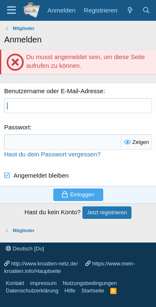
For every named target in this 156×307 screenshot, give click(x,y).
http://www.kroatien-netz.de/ (44, 263)
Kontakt (15, 283)
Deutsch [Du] (25, 248)
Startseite (92, 290)
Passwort (17, 127)
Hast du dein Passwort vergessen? (52, 154)
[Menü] (11, 10)
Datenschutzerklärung (32, 290)
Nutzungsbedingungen (90, 283)
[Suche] (146, 10)
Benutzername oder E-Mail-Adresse (53, 90)
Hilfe (69, 290)
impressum (43, 283)
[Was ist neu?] (129, 10)
